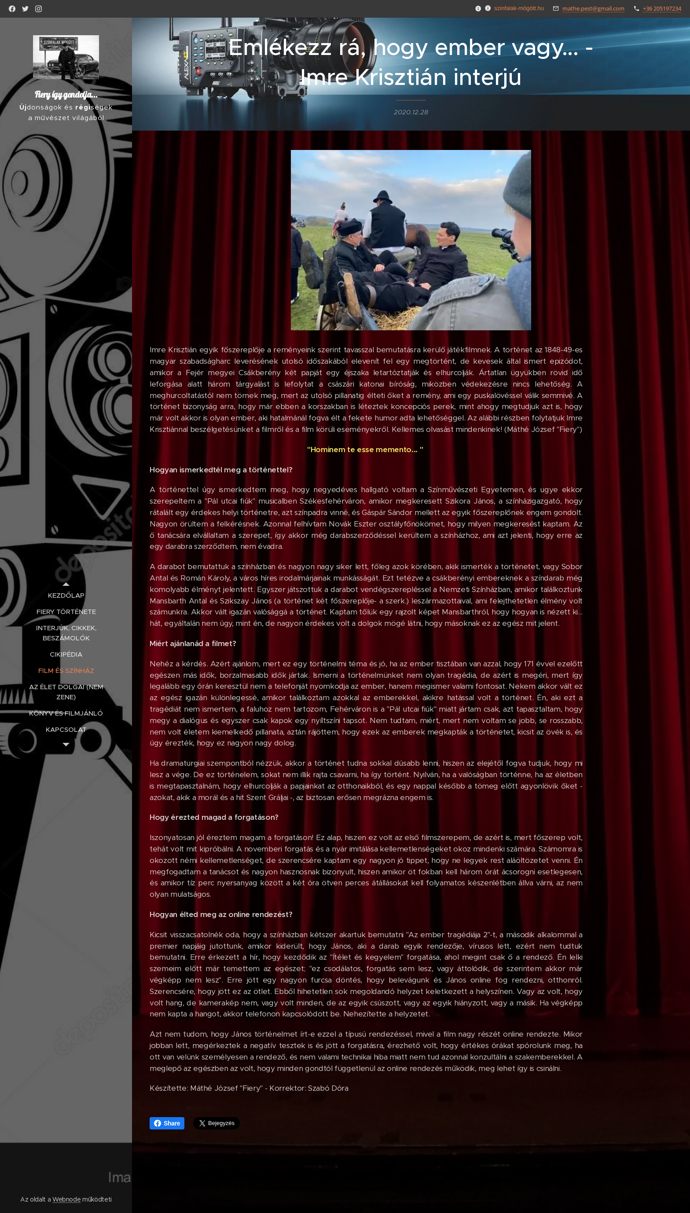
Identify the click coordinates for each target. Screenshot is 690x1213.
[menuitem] (66, 595)
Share (167, 1123)
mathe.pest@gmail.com (593, 8)
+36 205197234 (662, 8)
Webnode (66, 1199)
